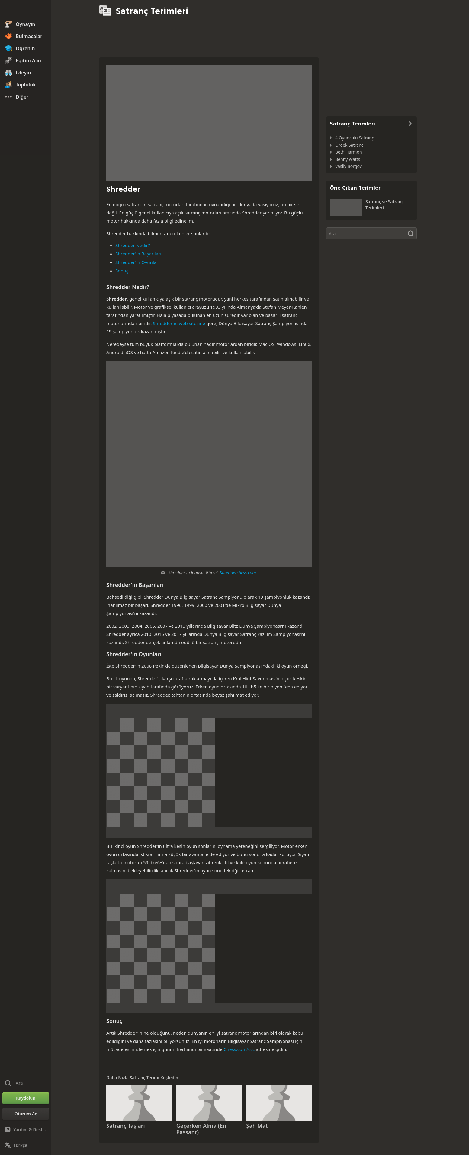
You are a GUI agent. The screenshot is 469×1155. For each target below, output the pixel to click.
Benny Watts (347, 159)
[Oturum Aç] (25, 1114)
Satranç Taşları (125, 1125)
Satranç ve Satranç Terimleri (384, 204)
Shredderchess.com (238, 572)
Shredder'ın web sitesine (179, 323)
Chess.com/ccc (239, 1049)
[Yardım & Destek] (25, 1130)
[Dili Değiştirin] (25, 1145)
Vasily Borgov (348, 166)
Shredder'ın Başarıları (138, 254)
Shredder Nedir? (132, 245)
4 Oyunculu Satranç (354, 138)
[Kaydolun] (25, 1098)
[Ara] (371, 233)
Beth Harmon (348, 152)
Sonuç (121, 271)
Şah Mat (257, 1125)
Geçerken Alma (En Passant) (201, 1129)
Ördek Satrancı (350, 145)
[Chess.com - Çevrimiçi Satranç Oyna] (25, 10)
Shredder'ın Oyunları (137, 262)
